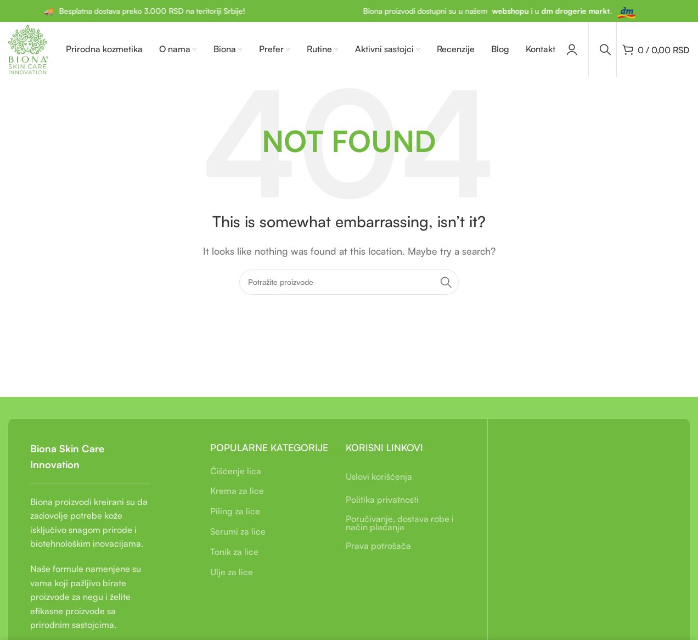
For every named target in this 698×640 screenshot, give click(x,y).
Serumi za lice (238, 531)
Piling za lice (235, 511)
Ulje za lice (231, 571)
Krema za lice (237, 490)
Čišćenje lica (235, 470)
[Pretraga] (605, 49)
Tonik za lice (234, 551)
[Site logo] (28, 48)
